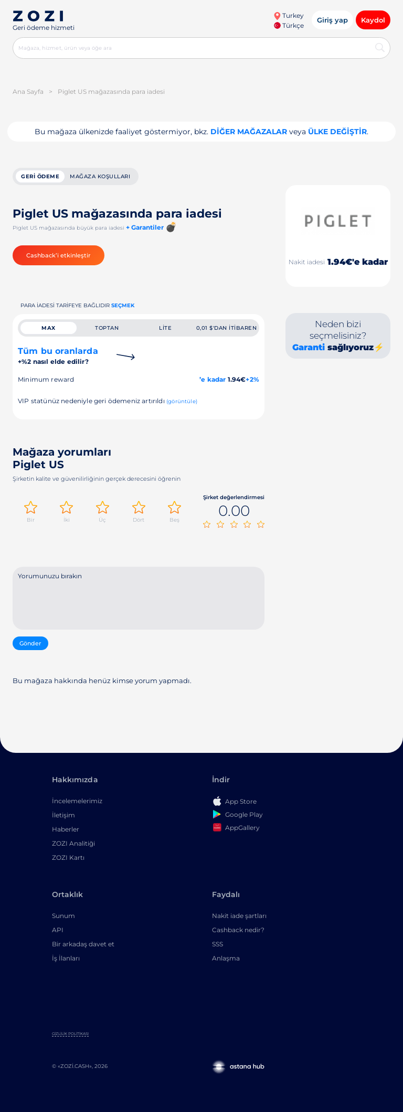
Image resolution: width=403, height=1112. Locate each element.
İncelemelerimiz (77, 801)
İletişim (63, 815)
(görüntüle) (181, 401)
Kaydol (373, 20)
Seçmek (122, 305)
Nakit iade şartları (239, 916)
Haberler (65, 829)
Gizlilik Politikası (70, 1033)
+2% (252, 379)
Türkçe (289, 25)
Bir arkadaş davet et (83, 944)
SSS (217, 944)
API (57, 930)
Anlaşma (226, 958)
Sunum (63, 916)
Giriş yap (332, 20)
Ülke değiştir (337, 131)
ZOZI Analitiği (73, 843)
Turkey (288, 15)
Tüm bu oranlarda (58, 355)
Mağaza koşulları (100, 176)
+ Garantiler (145, 227)
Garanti (308, 347)
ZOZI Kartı (68, 857)
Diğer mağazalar (248, 131)
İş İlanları (66, 958)
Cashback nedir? (238, 930)
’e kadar (212, 379)
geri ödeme (40, 176)
